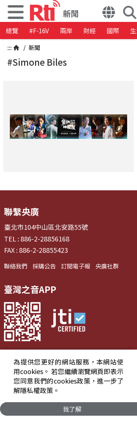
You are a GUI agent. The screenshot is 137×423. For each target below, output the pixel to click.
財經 (89, 30)
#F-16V (39, 30)
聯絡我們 (15, 266)
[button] (108, 13)
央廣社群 (107, 266)
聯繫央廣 (21, 211)
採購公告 (44, 266)
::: (9, 47)
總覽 (12, 30)
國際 (113, 30)
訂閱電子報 (75, 266)
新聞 (33, 47)
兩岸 (66, 30)
